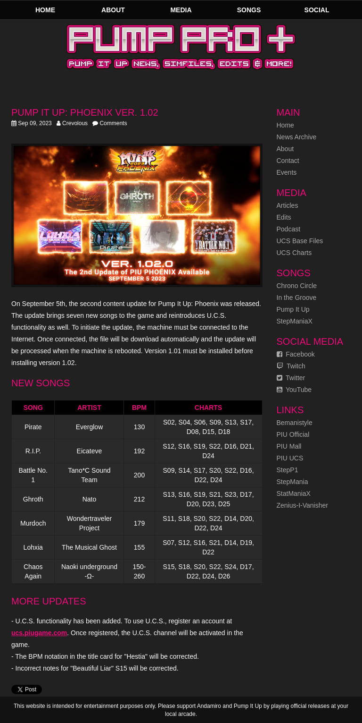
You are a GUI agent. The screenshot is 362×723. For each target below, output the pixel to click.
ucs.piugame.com (39, 633)
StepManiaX (295, 321)
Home (45, 10)
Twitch (291, 366)
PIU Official (293, 434)
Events (287, 172)
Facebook (296, 354)
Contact (288, 160)
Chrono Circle (297, 285)
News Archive (297, 137)
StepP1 (287, 470)
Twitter (291, 378)
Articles (287, 205)
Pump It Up (293, 309)
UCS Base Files (300, 241)
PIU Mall (289, 446)
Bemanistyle (295, 422)
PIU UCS (290, 458)
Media (180, 10)
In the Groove (297, 297)
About (113, 10)
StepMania (292, 481)
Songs (249, 10)
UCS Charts (294, 252)
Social (316, 10)
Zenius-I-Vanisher (302, 505)
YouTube (294, 389)
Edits (284, 217)
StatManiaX (294, 493)
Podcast (289, 229)
